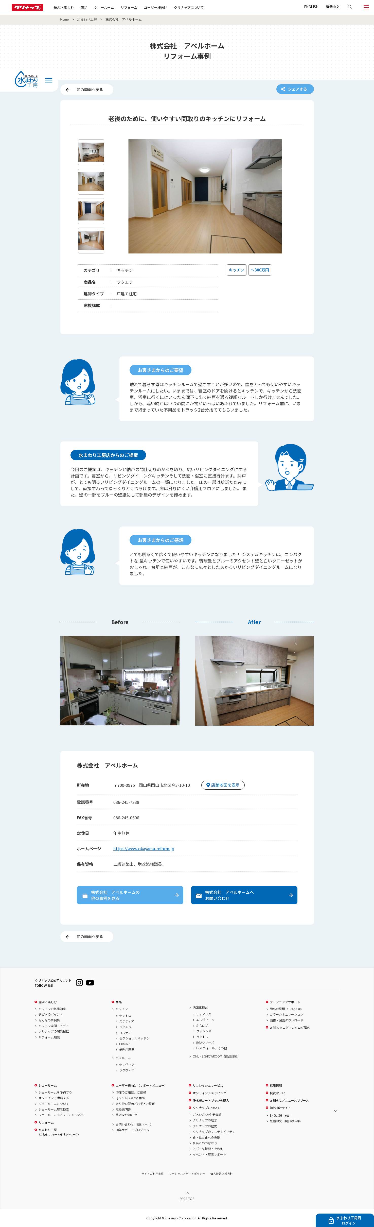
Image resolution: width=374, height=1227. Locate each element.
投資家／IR (277, 1093)
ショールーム (104, 7)
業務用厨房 (126, 1050)
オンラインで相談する (54, 1098)
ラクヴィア (126, 1070)
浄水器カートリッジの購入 (211, 1100)
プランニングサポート (285, 1002)
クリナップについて (189, 7)
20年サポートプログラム (132, 1130)
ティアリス (203, 1014)
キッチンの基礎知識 (52, 1009)
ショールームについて (54, 1104)
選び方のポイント (51, 1014)
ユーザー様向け (155, 7)
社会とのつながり (205, 1143)
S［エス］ (203, 1026)
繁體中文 (332, 6)
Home (64, 19)
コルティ (125, 1033)
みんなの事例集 (49, 1020)
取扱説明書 (123, 1109)
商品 (119, 1002)
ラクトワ (202, 1037)
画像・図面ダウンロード (286, 1020)
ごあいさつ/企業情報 (207, 1115)
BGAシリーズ (205, 1043)
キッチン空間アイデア (54, 1026)
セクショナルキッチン (134, 1038)
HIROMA (124, 1044)
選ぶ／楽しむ (48, 1002)
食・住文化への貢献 (206, 1137)
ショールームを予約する (55, 1092)
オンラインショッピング (209, 1093)
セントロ (125, 1016)
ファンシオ (203, 1031)
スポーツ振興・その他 (208, 1149)
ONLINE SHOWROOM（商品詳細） (216, 1056)
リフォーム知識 (49, 1037)
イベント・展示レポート (209, 1154)
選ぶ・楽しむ (64, 7)
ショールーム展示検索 (54, 1109)
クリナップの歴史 (205, 1126)
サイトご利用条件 (152, 1173)
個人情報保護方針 (221, 1173)
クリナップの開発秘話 (54, 1031)
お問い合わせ (134, 1124)
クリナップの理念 (205, 1120)
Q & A (131, 1098)
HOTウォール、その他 (211, 1048)
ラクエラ (125, 1027)
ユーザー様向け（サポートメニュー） (141, 1085)
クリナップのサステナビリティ (214, 1132)
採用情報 (276, 1085)
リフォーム (129, 7)
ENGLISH (311, 6)
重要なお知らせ (126, 1115)
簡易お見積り (286, 1009)
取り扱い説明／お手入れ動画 (135, 1104)
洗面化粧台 (200, 1007)
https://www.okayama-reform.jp (143, 848)
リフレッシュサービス (208, 1085)
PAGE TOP (187, 1198)
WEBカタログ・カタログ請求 (290, 1028)
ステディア (126, 1021)
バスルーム (123, 1058)
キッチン (122, 1009)
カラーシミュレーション (286, 1014)
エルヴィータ (205, 1020)
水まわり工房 (87, 19)
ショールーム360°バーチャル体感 (61, 1115)
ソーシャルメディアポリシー (187, 1173)
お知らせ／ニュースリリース (289, 1100)
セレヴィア (126, 1065)
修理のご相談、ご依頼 (131, 1092)
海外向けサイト (280, 1108)
